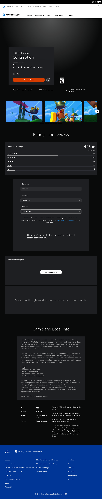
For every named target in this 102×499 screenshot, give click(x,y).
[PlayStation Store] (12, 12)
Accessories (36, 6)
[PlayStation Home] (4, 6)
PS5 (15, 6)
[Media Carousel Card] (24, 109)
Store (50, 6)
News (44, 6)
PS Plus (27, 6)
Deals (49, 13)
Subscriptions (60, 13)
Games (9, 6)
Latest (29, 13)
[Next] (97, 109)
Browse (71, 13)
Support (57, 6)
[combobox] (51, 187)
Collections (39, 13)
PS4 (21, 6)
